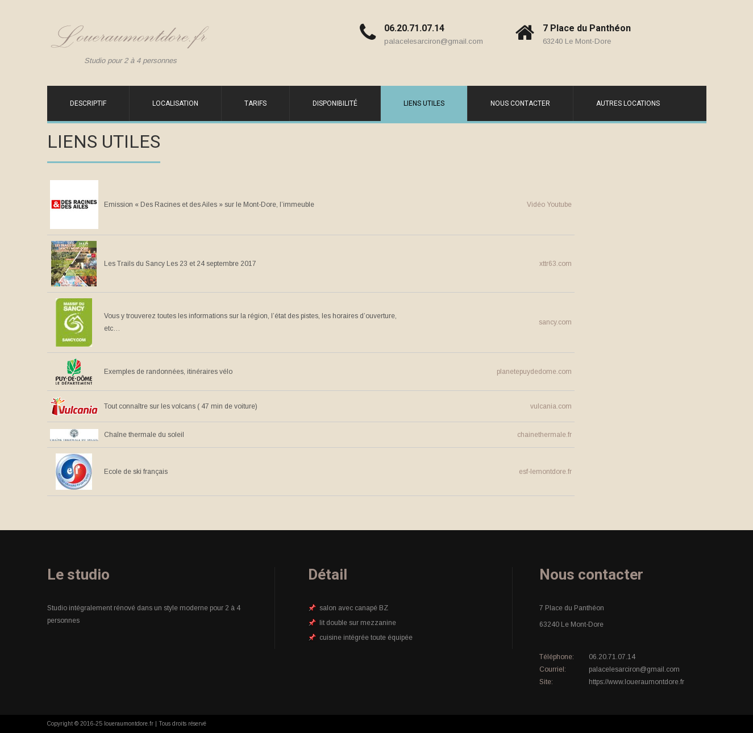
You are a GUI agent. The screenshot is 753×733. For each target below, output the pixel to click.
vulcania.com (551, 406)
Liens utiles (423, 103)
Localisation (175, 103)
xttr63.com (555, 264)
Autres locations (628, 103)
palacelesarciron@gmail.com (433, 41)
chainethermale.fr (544, 435)
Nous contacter (520, 103)
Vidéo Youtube (549, 205)
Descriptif (88, 103)
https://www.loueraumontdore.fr (636, 682)
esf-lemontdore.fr (545, 472)
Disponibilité (335, 103)
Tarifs (255, 103)
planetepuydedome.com (534, 372)
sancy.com (555, 322)
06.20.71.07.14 (414, 28)
